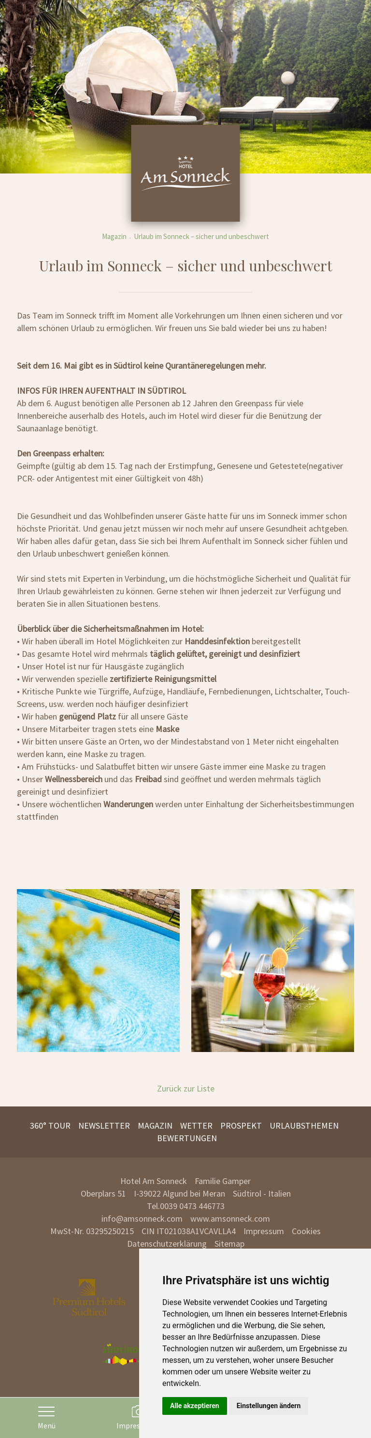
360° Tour (50, 1125)
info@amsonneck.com (142, 1218)
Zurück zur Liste (185, 1088)
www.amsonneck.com (230, 1218)
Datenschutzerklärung (167, 1243)
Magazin (114, 236)
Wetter (196, 1125)
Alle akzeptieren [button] (194, 1406)
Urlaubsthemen (304, 1125)
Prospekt (241, 1125)
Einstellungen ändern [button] (269, 1406)
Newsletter (104, 1125)
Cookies (306, 1231)
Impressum (263, 1231)
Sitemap (229, 1243)
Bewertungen (187, 1138)
